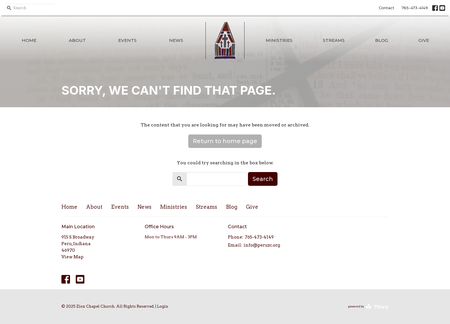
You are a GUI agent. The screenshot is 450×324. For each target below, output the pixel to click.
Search (263, 178)
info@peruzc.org (262, 245)
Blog (381, 40)
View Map (72, 256)
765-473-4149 (414, 7)
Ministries (279, 40)
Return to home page (225, 141)
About (77, 40)
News (176, 40)
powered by (368, 306)
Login (162, 306)
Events (127, 40)
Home (29, 40)
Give (423, 40)
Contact (386, 7)
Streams (334, 40)
